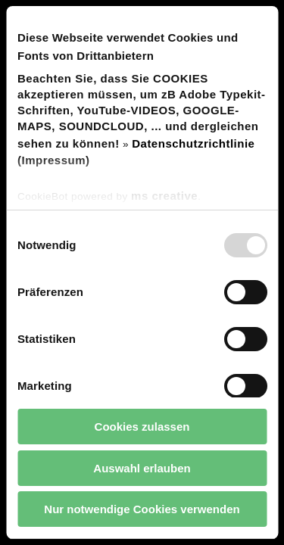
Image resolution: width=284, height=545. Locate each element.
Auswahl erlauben (141, 468)
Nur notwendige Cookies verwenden (141, 509)
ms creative (164, 195)
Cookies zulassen (142, 426)
